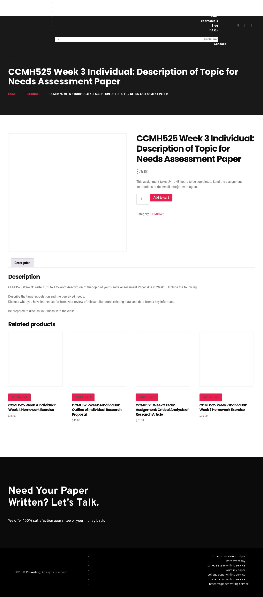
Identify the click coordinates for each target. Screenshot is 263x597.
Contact (220, 44)
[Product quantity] (142, 199)
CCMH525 (157, 214)
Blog (214, 26)
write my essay (235, 561)
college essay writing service (226, 566)
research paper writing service (229, 584)
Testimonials (208, 21)
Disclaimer (210, 39)
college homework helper (228, 556)
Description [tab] (22, 263)
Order (214, 16)
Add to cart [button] (19, 397)
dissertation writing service (227, 580)
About (213, 12)
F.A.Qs (213, 31)
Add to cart (161, 197)
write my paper (235, 570)
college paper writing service (226, 575)
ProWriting (33, 572)
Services (211, 7)
